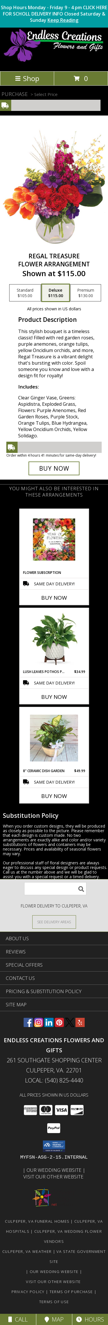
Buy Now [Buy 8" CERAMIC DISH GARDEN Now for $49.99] (54, 796)
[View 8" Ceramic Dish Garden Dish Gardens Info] (54, 738)
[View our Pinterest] (59, 1025)
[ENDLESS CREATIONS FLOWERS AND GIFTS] (54, 63)
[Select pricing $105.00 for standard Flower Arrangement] (25, 292)
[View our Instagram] (38, 1025)
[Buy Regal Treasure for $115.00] (54, 468)
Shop (27, 78)
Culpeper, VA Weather (27, 1251)
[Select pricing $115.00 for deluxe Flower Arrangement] (55, 292)
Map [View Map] (54, 1319)
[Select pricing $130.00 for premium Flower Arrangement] (86, 292)
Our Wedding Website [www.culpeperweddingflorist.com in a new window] (54, 1170)
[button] (54, 1146)
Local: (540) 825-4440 (54, 1080)
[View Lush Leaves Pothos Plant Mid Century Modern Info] (54, 639)
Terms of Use (54, 1301)
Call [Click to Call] (18, 1319)
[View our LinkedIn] (49, 1025)
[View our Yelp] (80, 1025)
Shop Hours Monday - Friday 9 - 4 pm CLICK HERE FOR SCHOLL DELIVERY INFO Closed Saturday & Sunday (54, 13)
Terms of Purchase (71, 1291)
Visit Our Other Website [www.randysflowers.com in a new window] (54, 1176)
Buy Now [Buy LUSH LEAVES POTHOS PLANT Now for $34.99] (54, 697)
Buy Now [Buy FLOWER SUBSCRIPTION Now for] (54, 597)
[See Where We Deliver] (54, 921)
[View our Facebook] (28, 1025)
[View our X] (69, 1025)
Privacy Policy (28, 1291)
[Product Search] (55, 888)
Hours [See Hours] (90, 1319)
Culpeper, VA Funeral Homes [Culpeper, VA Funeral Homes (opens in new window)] (37, 1221)
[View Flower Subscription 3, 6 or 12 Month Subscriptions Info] (54, 540)
